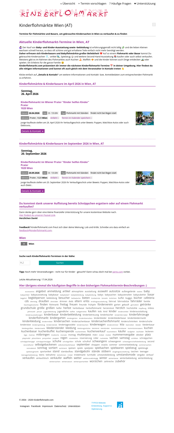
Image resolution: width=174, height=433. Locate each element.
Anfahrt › (54, 118)
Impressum (47, 406)
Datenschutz (60, 406)
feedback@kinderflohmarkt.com (35, 230)
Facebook (36, 406)
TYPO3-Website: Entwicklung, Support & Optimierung (101, 406)
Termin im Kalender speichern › (77, 118)
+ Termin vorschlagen (92, 3)
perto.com (118, 271)
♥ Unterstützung (144, 3)
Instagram (25, 406)
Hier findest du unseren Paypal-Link (37, 215)
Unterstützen (74, 406)
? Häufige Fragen (120, 3)
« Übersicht (67, 3)
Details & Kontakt (31, 131)
